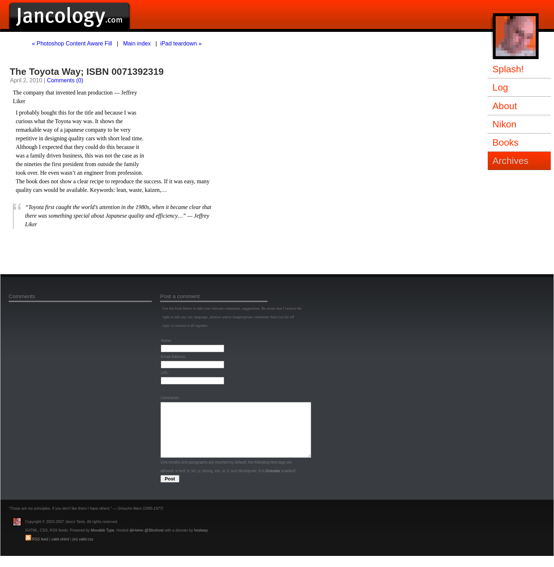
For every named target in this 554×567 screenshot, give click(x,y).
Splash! (508, 69)
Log (500, 87)
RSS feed (40, 550)
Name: (166, 340)
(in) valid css (82, 550)
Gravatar (272, 481)
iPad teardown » (181, 43)
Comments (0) (65, 80)
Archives (510, 160)
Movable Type (102, 541)
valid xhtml (60, 550)
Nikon (504, 124)
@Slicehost (154, 541)
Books (505, 142)
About (504, 106)
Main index (137, 43)
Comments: (170, 398)
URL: (165, 372)
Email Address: (173, 356)
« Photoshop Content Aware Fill (72, 43)
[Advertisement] (97, 251)
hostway (201, 541)
